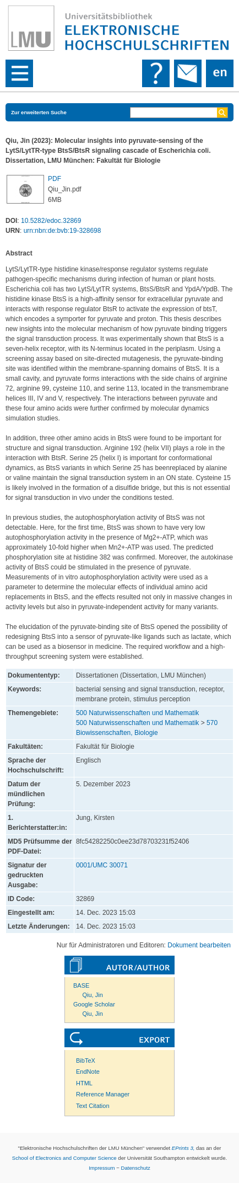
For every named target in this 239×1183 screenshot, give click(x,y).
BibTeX (85, 1060)
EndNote (88, 1071)
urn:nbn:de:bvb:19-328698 (62, 231)
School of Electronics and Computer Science (64, 1158)
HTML (84, 1083)
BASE (81, 985)
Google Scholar (94, 1004)
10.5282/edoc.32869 (51, 221)
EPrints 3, (183, 1148)
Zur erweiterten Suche (39, 112)
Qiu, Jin (93, 995)
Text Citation (93, 1105)
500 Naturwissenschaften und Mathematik (137, 713)
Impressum (102, 1168)
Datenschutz (135, 1168)
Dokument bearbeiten (199, 945)
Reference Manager (102, 1094)
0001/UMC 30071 (102, 865)
